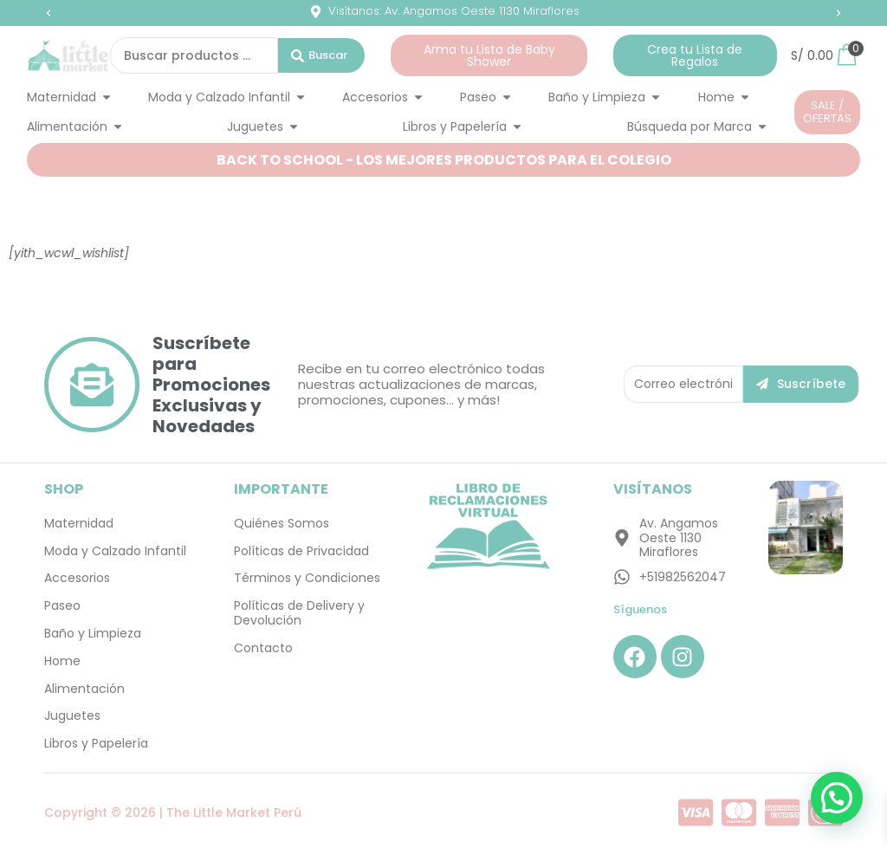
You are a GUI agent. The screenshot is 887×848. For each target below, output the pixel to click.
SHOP (63, 489)
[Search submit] (321, 55)
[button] (48, 13)
